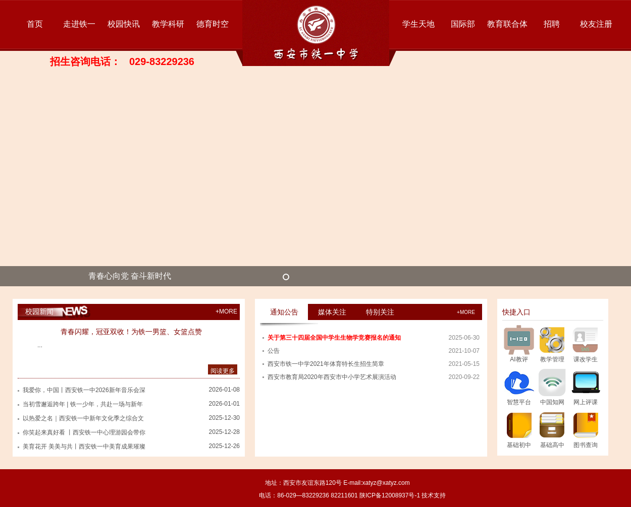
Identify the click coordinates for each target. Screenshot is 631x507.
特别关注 (380, 312)
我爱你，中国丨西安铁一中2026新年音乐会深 (84, 390)
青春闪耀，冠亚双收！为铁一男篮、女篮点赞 (131, 332)
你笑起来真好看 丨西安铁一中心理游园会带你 (84, 432)
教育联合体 (507, 24)
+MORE (226, 311)
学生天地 (418, 24)
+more (466, 312)
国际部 (463, 24)
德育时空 (212, 24)
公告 (274, 350)
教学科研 (168, 24)
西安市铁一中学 (316, 33)
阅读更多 (223, 370)
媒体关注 (332, 312)
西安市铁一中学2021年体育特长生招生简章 (326, 363)
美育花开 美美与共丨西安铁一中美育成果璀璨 (84, 446)
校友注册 (596, 24)
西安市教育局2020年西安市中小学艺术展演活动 (332, 377)
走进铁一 (79, 24)
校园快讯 (124, 24)
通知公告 (284, 312)
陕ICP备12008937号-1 (389, 495)
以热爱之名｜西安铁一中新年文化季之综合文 (83, 418)
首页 (35, 24)
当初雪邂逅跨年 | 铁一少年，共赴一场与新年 (83, 404)
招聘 (552, 24)
